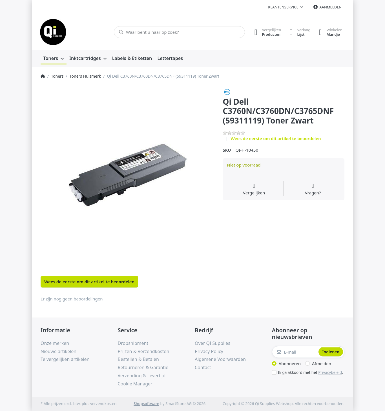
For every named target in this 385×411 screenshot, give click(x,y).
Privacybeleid (330, 372)
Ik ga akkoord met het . (310, 372)
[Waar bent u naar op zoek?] (179, 32)
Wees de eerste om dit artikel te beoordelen (276, 138)
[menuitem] (54, 58)
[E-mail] (295, 352)
